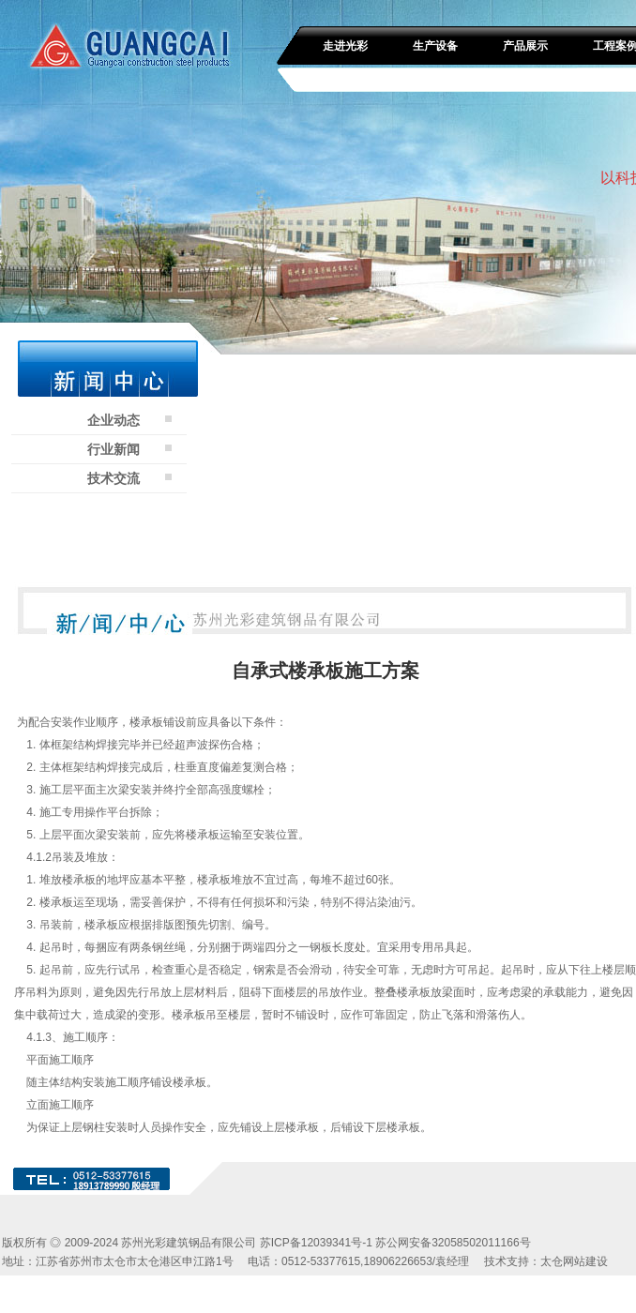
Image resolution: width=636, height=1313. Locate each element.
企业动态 (113, 420)
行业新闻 (113, 449)
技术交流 (113, 478)
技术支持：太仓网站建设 (546, 1261)
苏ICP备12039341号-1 (316, 1242)
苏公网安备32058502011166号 (452, 1242)
